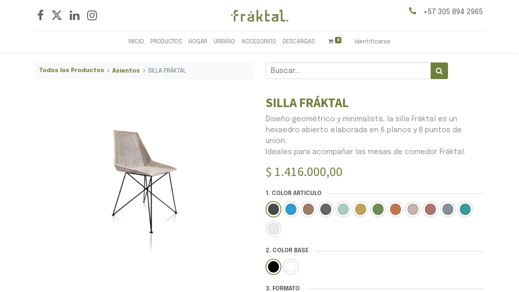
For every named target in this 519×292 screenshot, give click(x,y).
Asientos (126, 71)
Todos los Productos (71, 70)
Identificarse (372, 42)
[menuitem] (136, 41)
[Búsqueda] (439, 70)
